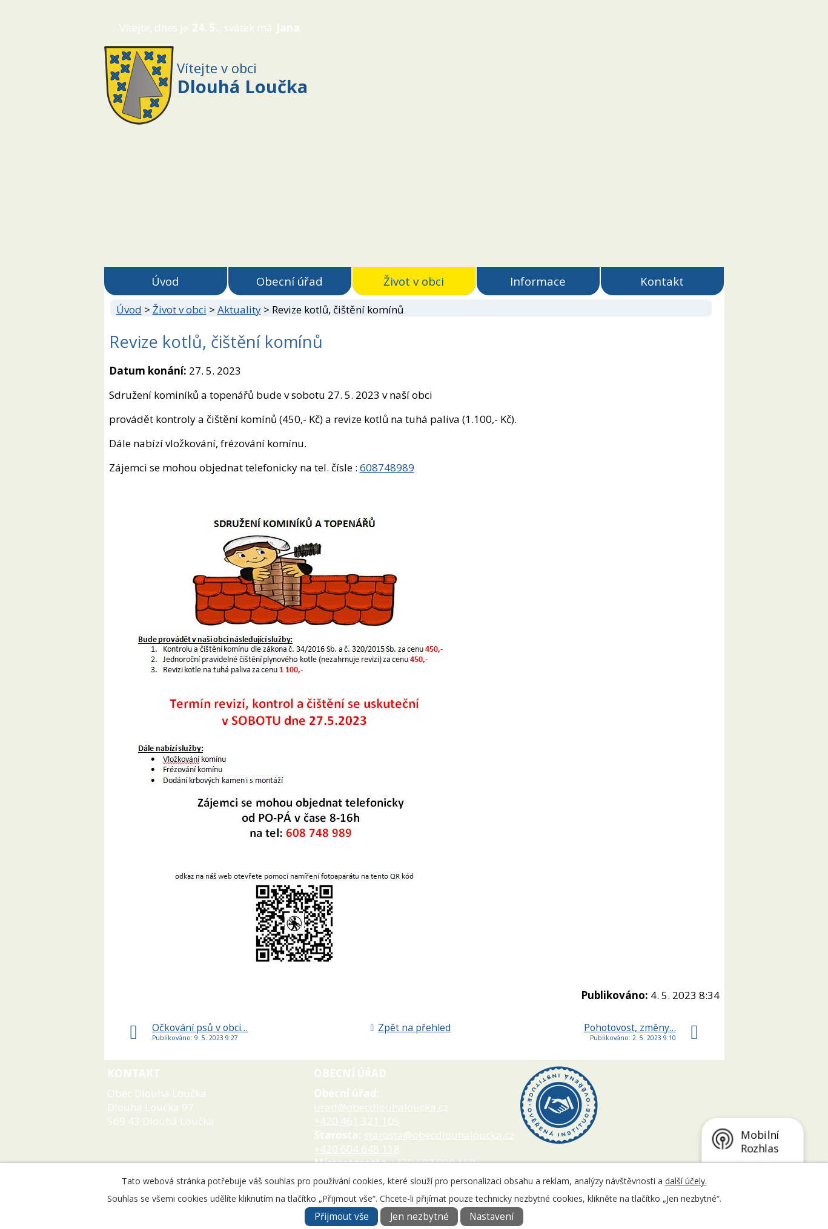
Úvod (165, 281)
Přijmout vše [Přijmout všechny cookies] (341, 1216)
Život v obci (413, 281)
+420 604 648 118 (357, 1149)
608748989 (387, 467)
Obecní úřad (289, 281)
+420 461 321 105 (357, 1121)
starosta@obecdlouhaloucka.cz (439, 1135)
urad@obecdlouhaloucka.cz (381, 1107)
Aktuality (239, 309)
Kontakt (662, 281)
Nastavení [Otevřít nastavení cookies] (491, 1216)
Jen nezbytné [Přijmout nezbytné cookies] (419, 1216)
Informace (538, 281)
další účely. (686, 1181)
